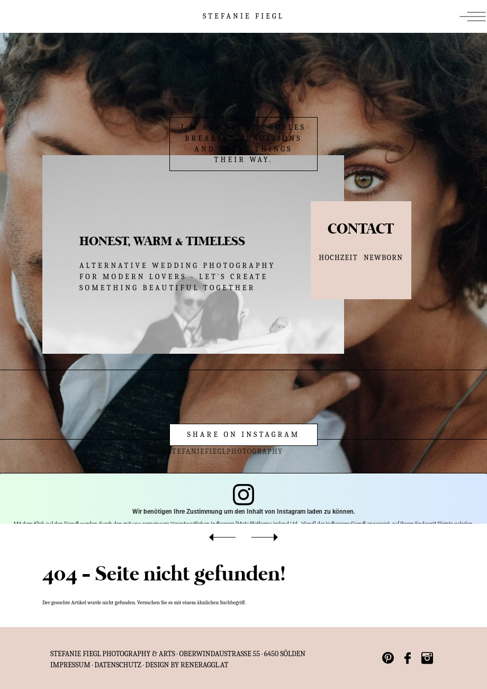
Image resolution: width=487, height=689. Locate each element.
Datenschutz (117, 664)
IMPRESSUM (70, 664)
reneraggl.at (204, 664)
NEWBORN (383, 257)
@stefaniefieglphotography (205, 451)
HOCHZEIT (338, 257)
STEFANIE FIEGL (243, 16)
